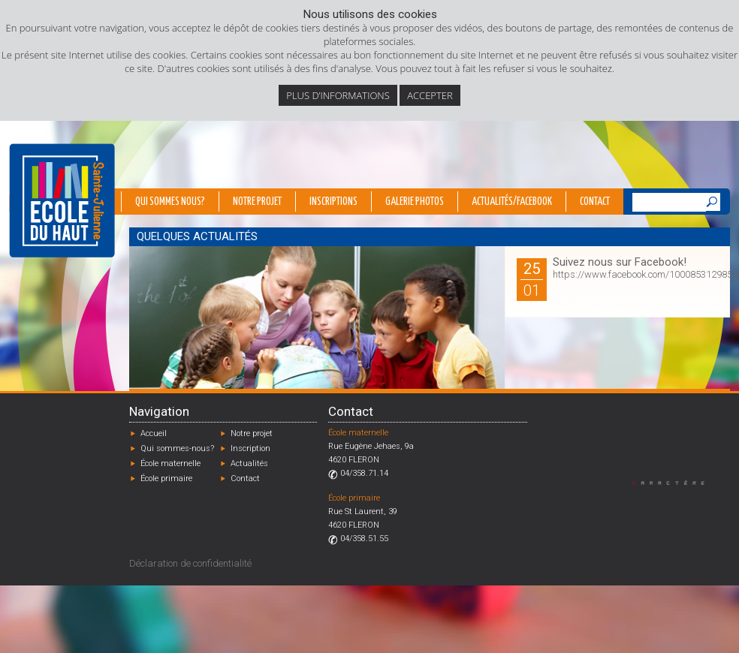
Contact (595, 202)
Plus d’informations (338, 95)
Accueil (153, 433)
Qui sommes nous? (170, 202)
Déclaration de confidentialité (190, 563)
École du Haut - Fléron (62, 200)
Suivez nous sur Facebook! (619, 262)
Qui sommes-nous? (177, 448)
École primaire (166, 478)
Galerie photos (414, 202)
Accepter (429, 95)
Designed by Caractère (675, 482)
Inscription (250, 448)
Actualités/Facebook (512, 202)
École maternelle (170, 463)
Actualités (249, 463)
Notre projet (257, 202)
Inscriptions (333, 202)
